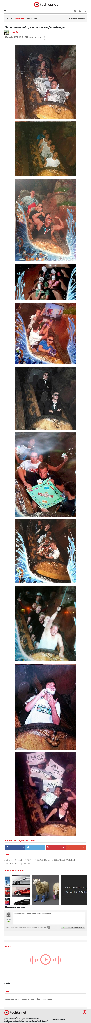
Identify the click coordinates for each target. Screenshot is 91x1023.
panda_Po (14, 32)
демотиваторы (12, 999)
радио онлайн (28, 999)
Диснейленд (28, 864)
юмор (19, 860)
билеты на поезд (44, 999)
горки (29, 860)
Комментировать (33, 37)
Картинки (19, 18)
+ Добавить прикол (77, 18)
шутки (9, 860)
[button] (79, 11)
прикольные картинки (64, 860)
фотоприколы (43, 860)
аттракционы (12, 864)
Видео (9, 18)
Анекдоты (32, 18)
